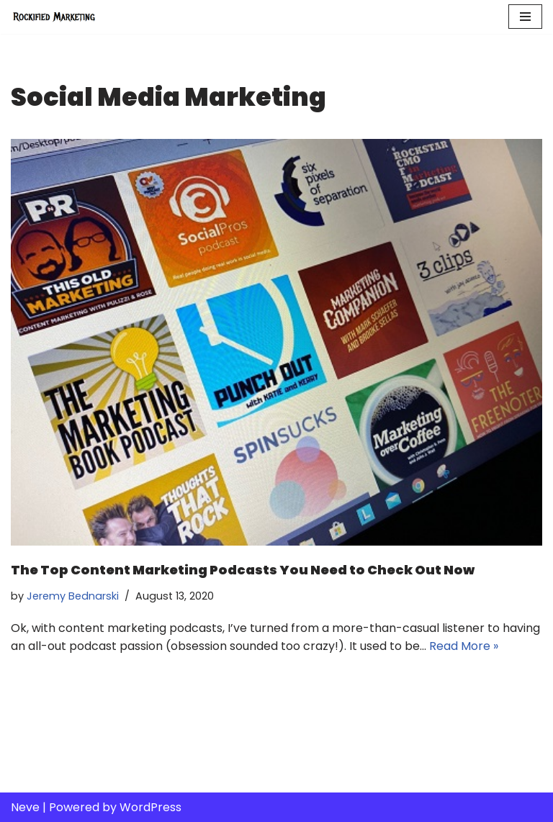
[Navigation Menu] (525, 16)
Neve (25, 807)
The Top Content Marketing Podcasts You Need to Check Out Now (243, 570)
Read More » (463, 646)
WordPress (150, 807)
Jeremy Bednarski (73, 596)
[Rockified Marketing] (54, 17)
